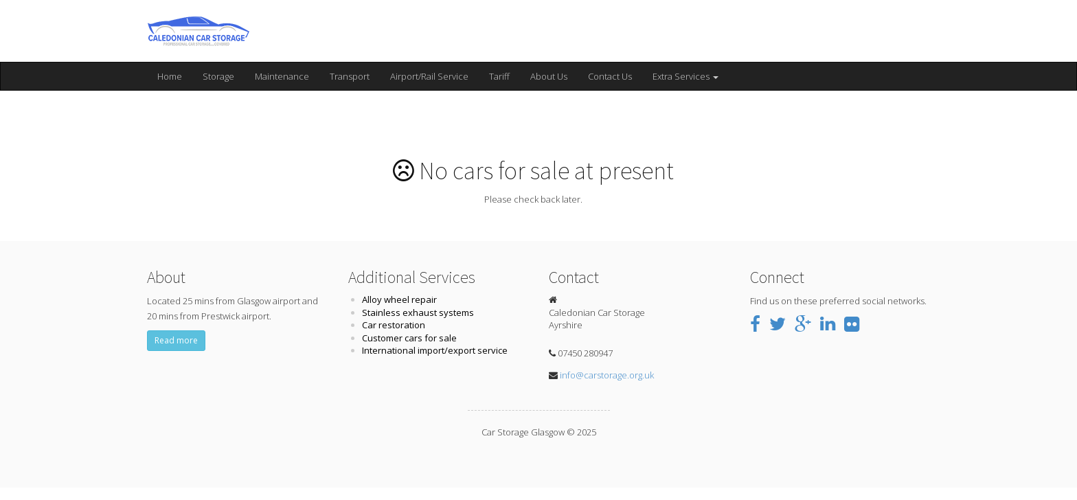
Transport (350, 76)
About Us (548, 76)
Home (169, 76)
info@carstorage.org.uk (607, 375)
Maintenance (282, 76)
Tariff (499, 76)
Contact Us (610, 76)
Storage (218, 76)
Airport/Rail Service (429, 76)
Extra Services (685, 76)
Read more (176, 340)
